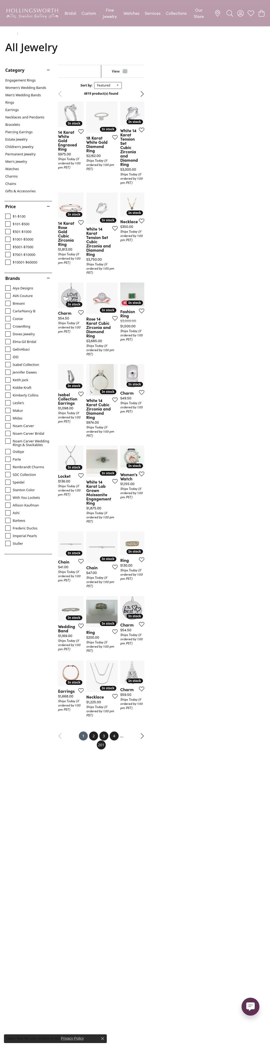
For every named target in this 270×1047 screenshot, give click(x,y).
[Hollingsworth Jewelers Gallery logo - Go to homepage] (32, 13)
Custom (88, 13)
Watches (131, 13)
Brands (12, 278)
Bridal (70, 13)
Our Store (199, 13)
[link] (218, 13)
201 (183, 877)
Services (153, 13)
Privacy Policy (72, 1038)
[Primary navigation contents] (135, 13)
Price (10, 206)
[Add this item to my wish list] (121, 173)
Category (15, 70)
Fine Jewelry (110, 13)
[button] (229, 13)
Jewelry (10, 33)
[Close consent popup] (102, 1038)
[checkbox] (15, 216)
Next (255, 94)
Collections (176, 13)
